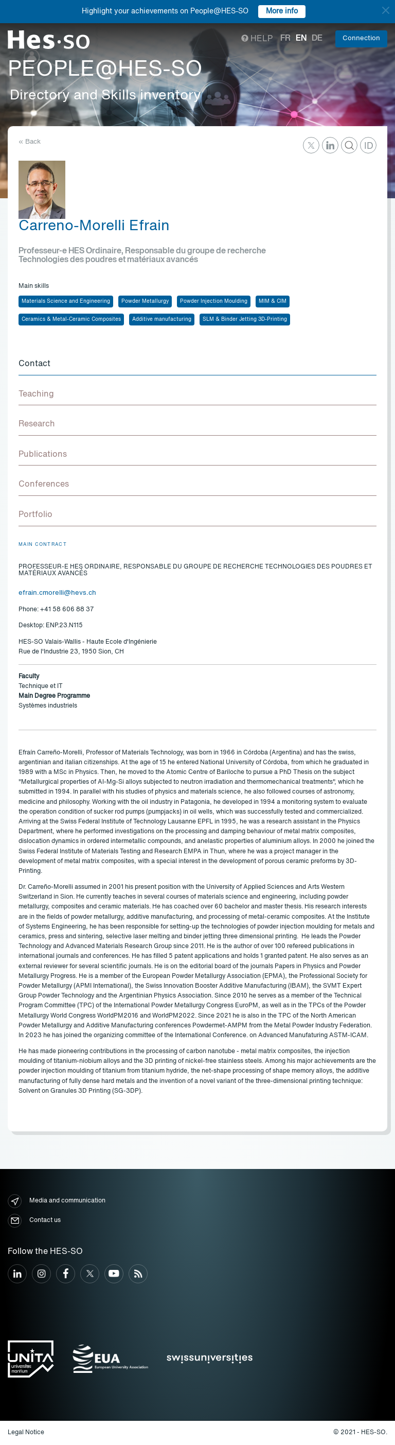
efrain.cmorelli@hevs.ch (57, 593)
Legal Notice (26, 1433)
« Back (30, 142)
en (301, 39)
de (317, 39)
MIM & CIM (272, 301)
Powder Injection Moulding (213, 301)
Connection (361, 38)
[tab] (197, 364)
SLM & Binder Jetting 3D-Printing (245, 319)
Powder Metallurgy (145, 301)
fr (285, 39)
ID (368, 146)
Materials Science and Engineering (66, 301)
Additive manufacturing (161, 319)
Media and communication (56, 1201)
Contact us (34, 1221)
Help (257, 39)
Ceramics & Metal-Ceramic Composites (71, 319)
